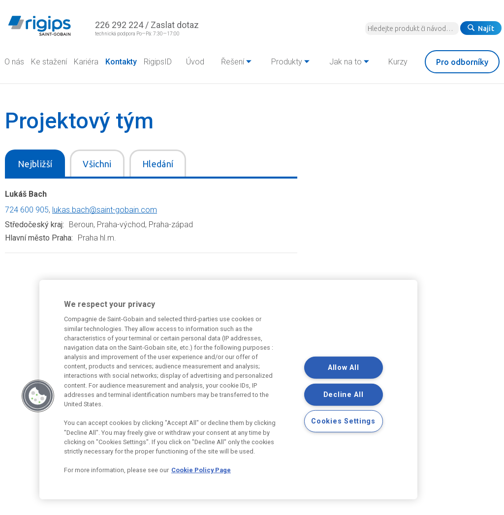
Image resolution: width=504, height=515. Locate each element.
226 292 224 (119, 25)
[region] (228, 389)
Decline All (343, 395)
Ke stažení (49, 61)
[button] (38, 396)
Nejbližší (35, 164)
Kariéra (86, 61)
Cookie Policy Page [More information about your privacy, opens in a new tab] (201, 470)
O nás (14, 61)
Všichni (97, 164)
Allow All (343, 368)
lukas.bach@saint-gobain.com (104, 209)
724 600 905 (27, 209)
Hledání (158, 164)
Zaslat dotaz (175, 25)
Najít (481, 28)
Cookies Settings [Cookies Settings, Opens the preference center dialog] (343, 421)
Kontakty (121, 61)
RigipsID (158, 61)
